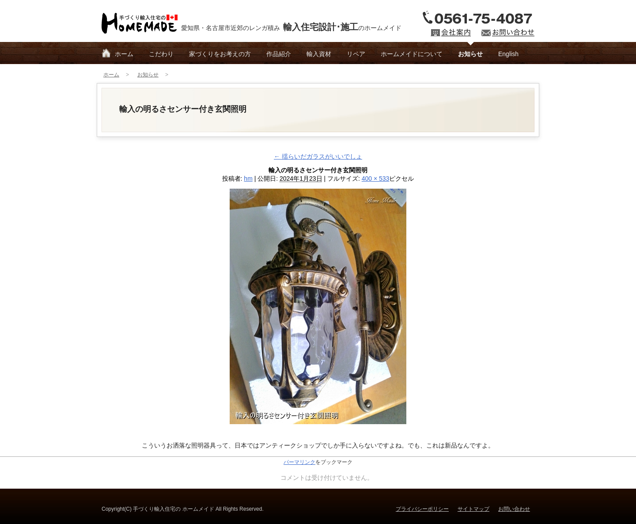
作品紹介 (278, 53)
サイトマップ (473, 509)
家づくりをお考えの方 (220, 53)
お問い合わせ (514, 509)
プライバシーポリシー (422, 509)
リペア (356, 53)
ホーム (124, 53)
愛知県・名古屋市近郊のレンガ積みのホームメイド (291, 27)
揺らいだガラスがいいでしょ (318, 156)
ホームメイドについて (412, 53)
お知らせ (470, 53)
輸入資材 (319, 53)
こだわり (161, 53)
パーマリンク (299, 462)
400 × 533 (376, 178)
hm (248, 178)
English (508, 53)
